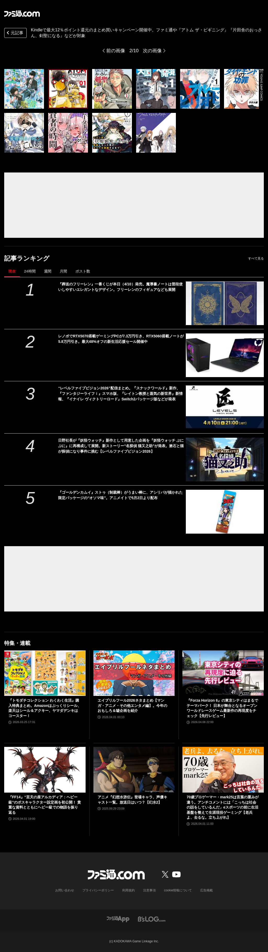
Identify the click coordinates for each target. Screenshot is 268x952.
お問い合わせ (64, 890)
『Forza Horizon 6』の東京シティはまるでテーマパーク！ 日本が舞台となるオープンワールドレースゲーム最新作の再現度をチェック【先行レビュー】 (222, 708)
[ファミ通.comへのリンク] (22, 13)
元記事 (14, 33)
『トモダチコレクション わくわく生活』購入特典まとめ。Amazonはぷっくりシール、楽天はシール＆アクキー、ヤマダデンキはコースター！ (44, 708)
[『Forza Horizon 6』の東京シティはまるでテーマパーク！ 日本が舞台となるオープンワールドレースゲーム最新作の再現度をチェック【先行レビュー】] (223, 673)
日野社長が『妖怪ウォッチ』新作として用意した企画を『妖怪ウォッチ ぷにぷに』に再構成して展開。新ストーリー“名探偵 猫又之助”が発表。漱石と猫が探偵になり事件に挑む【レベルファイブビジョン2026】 (121, 445)
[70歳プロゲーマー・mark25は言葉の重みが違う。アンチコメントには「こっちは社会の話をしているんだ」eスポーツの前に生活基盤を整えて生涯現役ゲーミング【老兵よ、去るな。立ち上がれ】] (223, 770)
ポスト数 (82, 271)
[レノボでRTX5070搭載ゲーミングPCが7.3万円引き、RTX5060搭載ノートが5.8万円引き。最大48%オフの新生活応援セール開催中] (225, 355)
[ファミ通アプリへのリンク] (118, 918)
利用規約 (128, 890)
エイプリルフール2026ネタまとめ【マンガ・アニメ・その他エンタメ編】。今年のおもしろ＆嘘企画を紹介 (132, 705)
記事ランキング (26, 258)
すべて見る (256, 258)
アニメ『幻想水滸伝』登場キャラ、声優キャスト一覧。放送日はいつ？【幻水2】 (132, 799)
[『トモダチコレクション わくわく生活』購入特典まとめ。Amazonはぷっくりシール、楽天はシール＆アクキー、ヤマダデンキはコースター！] (45, 673)
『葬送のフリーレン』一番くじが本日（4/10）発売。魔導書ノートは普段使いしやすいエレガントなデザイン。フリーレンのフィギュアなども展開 (120, 287)
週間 (47, 271)
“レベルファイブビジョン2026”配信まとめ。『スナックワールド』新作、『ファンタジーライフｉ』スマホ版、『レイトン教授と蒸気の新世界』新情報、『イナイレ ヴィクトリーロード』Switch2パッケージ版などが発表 (120, 393)
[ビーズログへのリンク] (151, 918)
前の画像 (115, 50)
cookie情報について (178, 890)
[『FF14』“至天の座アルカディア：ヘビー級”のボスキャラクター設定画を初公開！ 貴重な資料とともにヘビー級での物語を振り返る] (45, 770)
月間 (63, 271)
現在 (12, 271)
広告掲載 (206, 890)
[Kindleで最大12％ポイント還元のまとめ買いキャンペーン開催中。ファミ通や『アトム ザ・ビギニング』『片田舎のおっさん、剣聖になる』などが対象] (24, 89)
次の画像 (152, 50)
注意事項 (149, 890)
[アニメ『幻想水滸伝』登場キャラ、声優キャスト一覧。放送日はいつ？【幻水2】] (134, 770)
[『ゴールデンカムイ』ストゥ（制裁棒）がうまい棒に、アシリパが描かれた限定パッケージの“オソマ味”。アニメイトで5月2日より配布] (225, 511)
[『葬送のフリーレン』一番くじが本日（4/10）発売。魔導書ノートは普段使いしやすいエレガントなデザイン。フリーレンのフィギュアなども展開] (225, 303)
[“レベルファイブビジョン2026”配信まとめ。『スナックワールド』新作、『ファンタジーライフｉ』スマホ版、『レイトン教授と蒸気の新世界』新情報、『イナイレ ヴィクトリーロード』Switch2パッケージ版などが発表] (225, 407)
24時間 (30, 271)
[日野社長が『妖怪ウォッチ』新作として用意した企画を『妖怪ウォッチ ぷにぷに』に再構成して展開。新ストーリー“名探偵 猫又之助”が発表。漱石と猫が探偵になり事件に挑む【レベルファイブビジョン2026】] (225, 459)
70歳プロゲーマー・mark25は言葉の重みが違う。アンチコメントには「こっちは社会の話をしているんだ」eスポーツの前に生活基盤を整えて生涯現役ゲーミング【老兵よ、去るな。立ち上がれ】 (223, 807)
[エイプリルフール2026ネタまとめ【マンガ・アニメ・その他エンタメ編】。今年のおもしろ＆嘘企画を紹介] (134, 673)
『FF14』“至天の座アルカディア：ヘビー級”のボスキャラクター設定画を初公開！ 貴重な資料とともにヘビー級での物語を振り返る (44, 805)
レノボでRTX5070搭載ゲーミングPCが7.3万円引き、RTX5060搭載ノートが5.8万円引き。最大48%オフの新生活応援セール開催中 (120, 339)
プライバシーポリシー (98, 890)
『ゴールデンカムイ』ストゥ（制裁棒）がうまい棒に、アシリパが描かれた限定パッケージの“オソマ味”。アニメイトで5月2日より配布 (120, 495)
